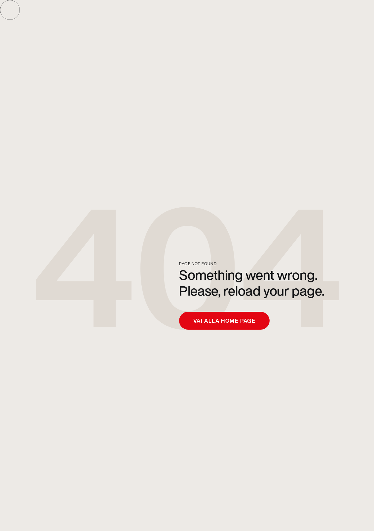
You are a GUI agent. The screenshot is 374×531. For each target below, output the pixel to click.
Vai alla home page (224, 321)
